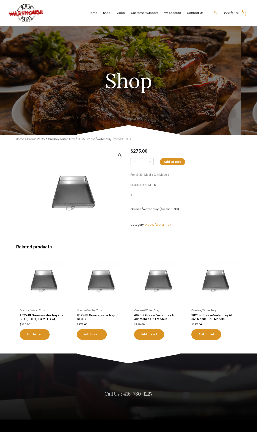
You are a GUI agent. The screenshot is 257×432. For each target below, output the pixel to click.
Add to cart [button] (35, 334)
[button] (215, 12)
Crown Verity (36, 139)
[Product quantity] (142, 161)
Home (20, 139)
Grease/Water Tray (61, 139)
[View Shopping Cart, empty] (234, 13)
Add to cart (172, 162)
